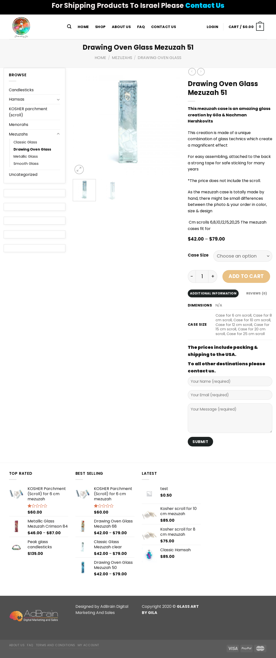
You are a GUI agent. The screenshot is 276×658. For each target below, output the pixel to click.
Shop (100, 26)
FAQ (141, 26)
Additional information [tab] (213, 293)
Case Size (198, 255)
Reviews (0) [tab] (256, 293)
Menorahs (18, 124)
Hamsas (16, 99)
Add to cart (246, 276)
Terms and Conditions (55, 645)
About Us (121, 26)
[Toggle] (58, 99)
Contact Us (163, 26)
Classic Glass (25, 142)
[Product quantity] (202, 276)
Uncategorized (23, 174)
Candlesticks (21, 90)
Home (83, 26)
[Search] (69, 27)
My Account (88, 645)
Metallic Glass (26, 156)
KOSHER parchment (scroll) (28, 112)
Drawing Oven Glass (159, 58)
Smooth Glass (26, 163)
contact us (201, 371)
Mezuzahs (122, 58)
